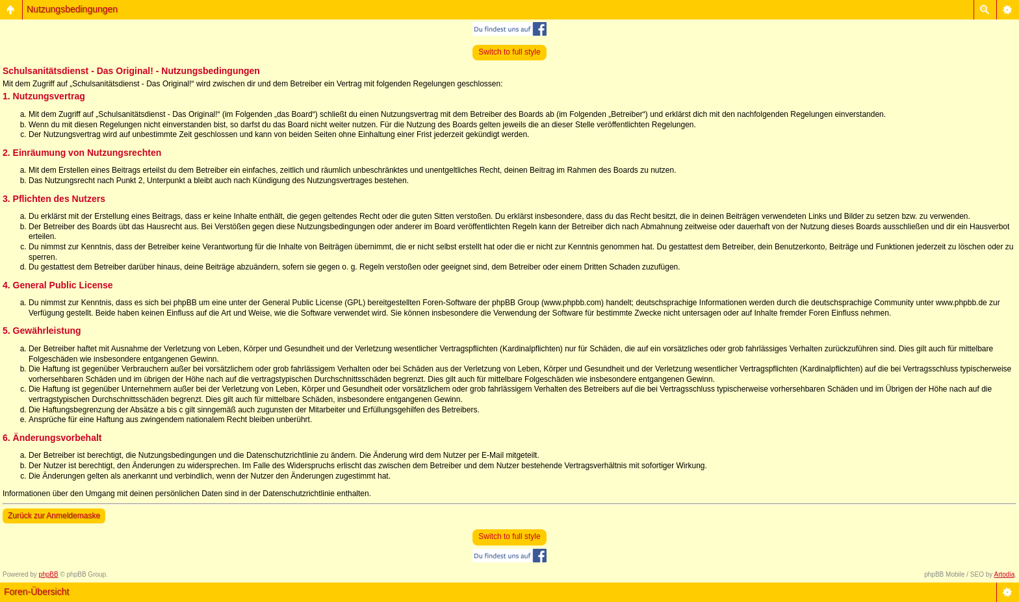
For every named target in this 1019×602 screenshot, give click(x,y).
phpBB (48, 574)
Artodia (1004, 574)
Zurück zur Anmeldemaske (54, 515)
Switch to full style (509, 51)
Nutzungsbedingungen (72, 9)
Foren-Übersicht (36, 591)
